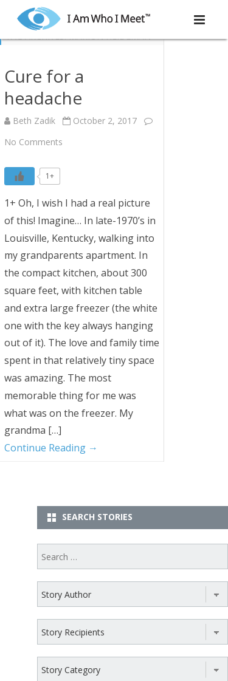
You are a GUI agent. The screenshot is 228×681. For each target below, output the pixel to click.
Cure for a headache (44, 86)
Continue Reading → (51, 447)
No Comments (33, 142)
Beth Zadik (34, 120)
